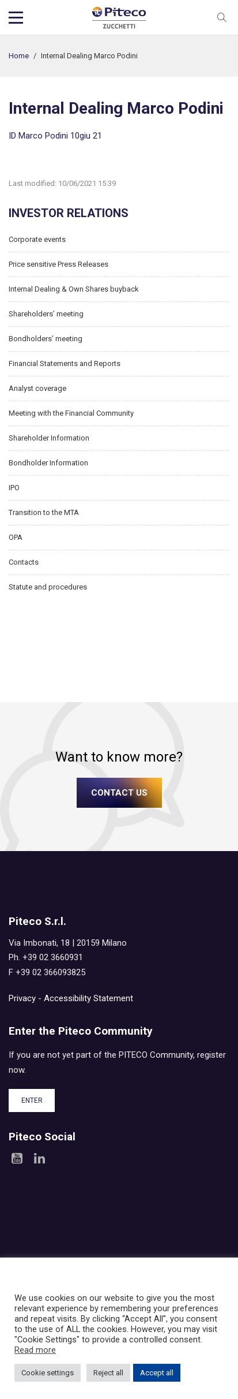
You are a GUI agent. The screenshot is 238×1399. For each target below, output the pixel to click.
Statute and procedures (48, 587)
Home (19, 55)
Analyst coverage (37, 388)
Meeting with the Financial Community (71, 413)
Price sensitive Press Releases (58, 264)
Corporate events (37, 239)
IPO (14, 487)
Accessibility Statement (88, 998)
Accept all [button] (156, 1372)
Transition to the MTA (44, 512)
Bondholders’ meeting (45, 338)
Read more (35, 1350)
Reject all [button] (108, 1372)
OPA (15, 537)
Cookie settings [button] (47, 1372)
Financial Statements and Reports (64, 363)
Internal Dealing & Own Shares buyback (74, 289)
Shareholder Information (49, 438)
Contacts (24, 562)
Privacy (22, 998)
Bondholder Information (48, 462)
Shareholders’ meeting (46, 313)
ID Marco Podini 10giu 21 (55, 135)
